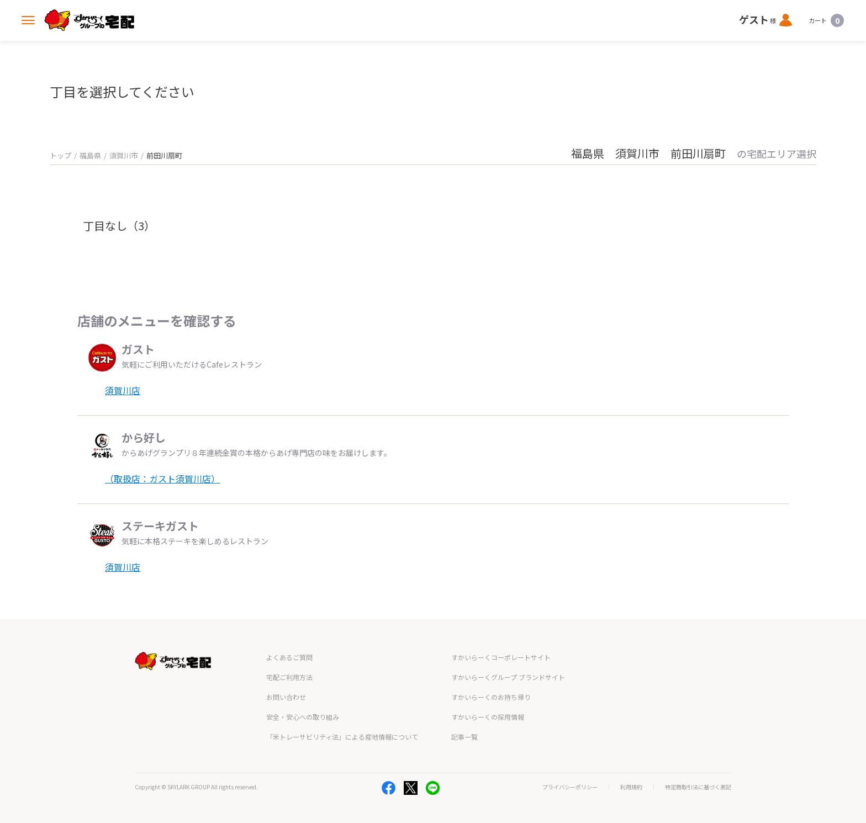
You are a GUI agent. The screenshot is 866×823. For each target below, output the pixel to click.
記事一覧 (464, 736)
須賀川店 (122, 390)
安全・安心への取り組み (302, 716)
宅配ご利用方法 (289, 677)
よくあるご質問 (289, 657)
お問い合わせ (286, 697)
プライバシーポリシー (570, 787)
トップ (60, 155)
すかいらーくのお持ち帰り (491, 697)
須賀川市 (123, 155)
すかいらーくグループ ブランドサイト (508, 677)
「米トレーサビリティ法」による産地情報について (342, 736)
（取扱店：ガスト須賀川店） (162, 478)
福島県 (90, 155)
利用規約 (631, 787)
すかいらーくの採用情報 (487, 716)
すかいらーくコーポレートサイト (501, 657)
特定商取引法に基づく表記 (698, 787)
